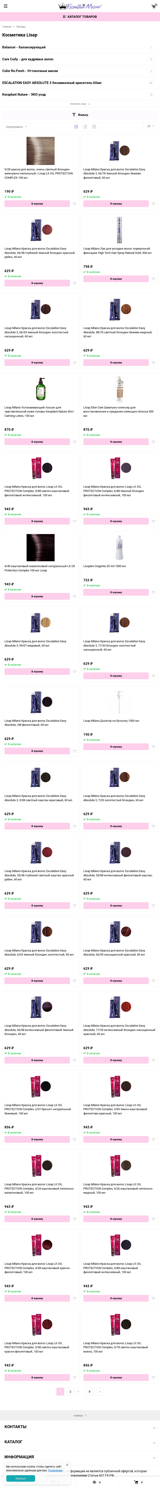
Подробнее (55, 1470)
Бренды (21, 26)
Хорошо (21, 1478)
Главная (6, 26)
